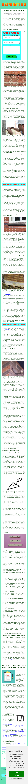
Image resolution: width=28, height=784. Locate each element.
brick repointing (14, 115)
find (7, 637)
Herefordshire (11, 744)
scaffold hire (13, 734)
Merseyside (4, 744)
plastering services (7, 724)
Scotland (15, 743)
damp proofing (5, 735)
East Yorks (18, 744)
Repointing (4, 328)
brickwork (8, 656)
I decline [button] (17, 775)
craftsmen (11, 720)
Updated (3, 769)
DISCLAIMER (24, 8)
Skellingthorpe (5, 329)
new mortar (9, 248)
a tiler (8, 721)
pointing (17, 204)
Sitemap (3, 768)
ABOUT (17, 8)
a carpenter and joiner (17, 726)
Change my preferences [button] (16, 778)
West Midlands (22, 743)
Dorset (24, 744)
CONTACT (20, 8)
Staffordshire (5, 747)
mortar (3, 65)
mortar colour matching (16, 565)
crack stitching (14, 428)
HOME (11, 8)
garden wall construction (17, 731)
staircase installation (7, 729)
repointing (4, 26)
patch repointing (17, 505)
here (12, 659)
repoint (12, 154)
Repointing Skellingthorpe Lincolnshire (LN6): (14, 17)
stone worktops (17, 732)
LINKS (14, 8)
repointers (18, 248)
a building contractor (17, 725)
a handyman (21, 730)
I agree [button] (16, 772)
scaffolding (4, 191)
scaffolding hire (18, 705)
